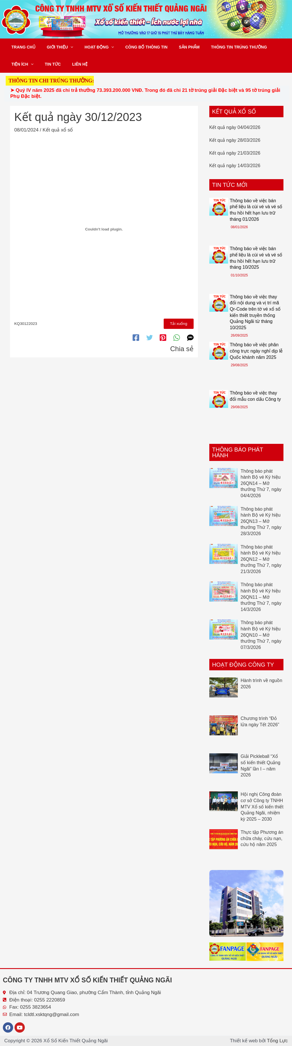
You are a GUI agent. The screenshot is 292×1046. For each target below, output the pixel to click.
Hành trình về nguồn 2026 (261, 683)
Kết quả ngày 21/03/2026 (234, 153)
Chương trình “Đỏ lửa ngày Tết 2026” (260, 721)
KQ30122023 (25, 323)
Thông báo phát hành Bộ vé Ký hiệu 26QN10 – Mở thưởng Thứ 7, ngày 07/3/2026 (261, 635)
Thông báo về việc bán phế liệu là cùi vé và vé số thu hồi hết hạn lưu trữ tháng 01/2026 (256, 210)
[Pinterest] (163, 336)
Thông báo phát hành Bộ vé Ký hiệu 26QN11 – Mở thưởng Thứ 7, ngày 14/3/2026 (261, 597)
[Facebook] (136, 336)
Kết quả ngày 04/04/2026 (234, 127)
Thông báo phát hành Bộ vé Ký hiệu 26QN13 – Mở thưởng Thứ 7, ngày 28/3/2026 (261, 521)
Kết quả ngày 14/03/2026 (234, 165)
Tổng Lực (277, 1040)
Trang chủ (22, 47)
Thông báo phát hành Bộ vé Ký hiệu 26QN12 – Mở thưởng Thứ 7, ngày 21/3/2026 (261, 559)
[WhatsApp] (176, 336)
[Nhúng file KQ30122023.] (104, 229)
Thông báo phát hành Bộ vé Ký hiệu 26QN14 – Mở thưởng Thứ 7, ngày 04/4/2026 (261, 483)
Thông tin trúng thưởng (220, 47)
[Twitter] (149, 336)
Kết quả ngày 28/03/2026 (234, 140)
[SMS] (190, 336)
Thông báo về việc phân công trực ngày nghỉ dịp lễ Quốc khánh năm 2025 (256, 350)
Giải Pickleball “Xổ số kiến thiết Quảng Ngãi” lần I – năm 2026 (260, 765)
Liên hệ (71, 64)
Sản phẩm (173, 47)
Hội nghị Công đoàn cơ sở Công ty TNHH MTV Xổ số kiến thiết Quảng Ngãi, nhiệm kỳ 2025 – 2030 (262, 806)
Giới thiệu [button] (55, 47)
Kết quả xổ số (57, 130)
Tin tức (48, 64)
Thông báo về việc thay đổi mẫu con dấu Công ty (255, 396)
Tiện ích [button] (21, 64)
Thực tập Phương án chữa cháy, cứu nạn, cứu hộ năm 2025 (262, 838)
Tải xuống (179, 323)
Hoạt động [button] (91, 47)
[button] (65, 47)
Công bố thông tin (134, 47)
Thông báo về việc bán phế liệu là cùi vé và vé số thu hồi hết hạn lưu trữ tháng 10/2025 (256, 258)
